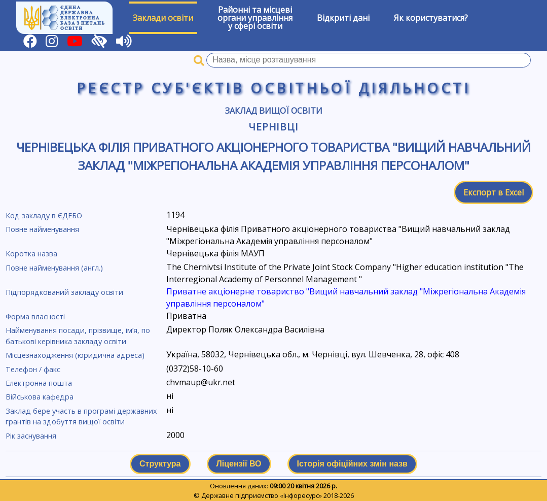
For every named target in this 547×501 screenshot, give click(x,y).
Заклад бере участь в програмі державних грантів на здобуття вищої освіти (81, 416)
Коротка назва (31, 253)
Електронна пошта (39, 383)
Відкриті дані (343, 17)
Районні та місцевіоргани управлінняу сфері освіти (255, 17)
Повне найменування (42, 229)
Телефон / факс (33, 369)
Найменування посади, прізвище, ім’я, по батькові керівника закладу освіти (78, 335)
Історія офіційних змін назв (352, 463)
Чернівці (273, 126)
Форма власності (35, 316)
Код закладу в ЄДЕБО (44, 215)
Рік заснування (31, 436)
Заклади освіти (163, 17)
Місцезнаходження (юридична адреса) (75, 355)
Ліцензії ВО (239, 463)
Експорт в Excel (493, 192)
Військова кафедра (40, 397)
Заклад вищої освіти (273, 110)
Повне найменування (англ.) (54, 268)
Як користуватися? (431, 17)
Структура (159, 463)
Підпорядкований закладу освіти (64, 292)
